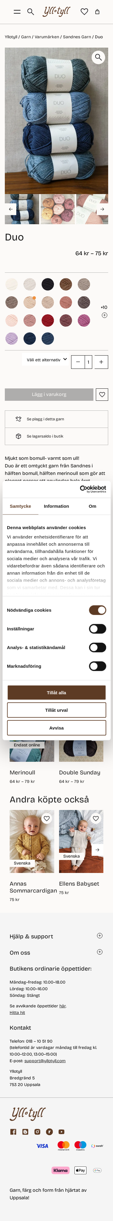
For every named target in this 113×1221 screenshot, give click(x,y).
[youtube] (61, 1131)
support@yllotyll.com (45, 1060)
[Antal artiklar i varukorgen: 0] (97, 12)
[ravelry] (49, 1131)
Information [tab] (56, 505)
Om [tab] (92, 505)
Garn (26, 36)
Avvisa (56, 727)
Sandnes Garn (77, 36)
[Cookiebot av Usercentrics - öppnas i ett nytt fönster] (80, 489)
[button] (22, 209)
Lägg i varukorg (49, 394)
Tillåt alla (56, 692)
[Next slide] (102, 209)
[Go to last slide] (10, 209)
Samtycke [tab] (20, 505)
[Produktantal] (88, 362)
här (62, 1006)
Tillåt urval (56, 710)
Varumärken (47, 36)
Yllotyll (11, 36)
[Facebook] (13, 1131)
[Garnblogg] (25, 1131)
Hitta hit (17, 1012)
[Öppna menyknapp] (17, 11)
